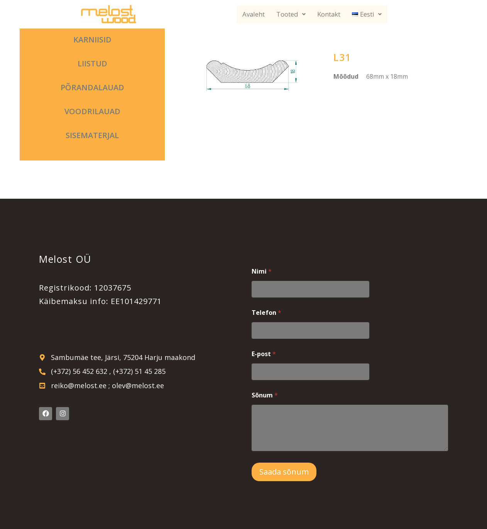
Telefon (266, 312)
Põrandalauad (92, 87)
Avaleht (253, 14)
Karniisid (92, 39)
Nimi (262, 271)
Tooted (291, 14)
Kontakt (329, 14)
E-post (264, 354)
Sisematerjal (92, 135)
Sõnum (265, 395)
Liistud (92, 63)
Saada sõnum (284, 471)
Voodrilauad (92, 111)
